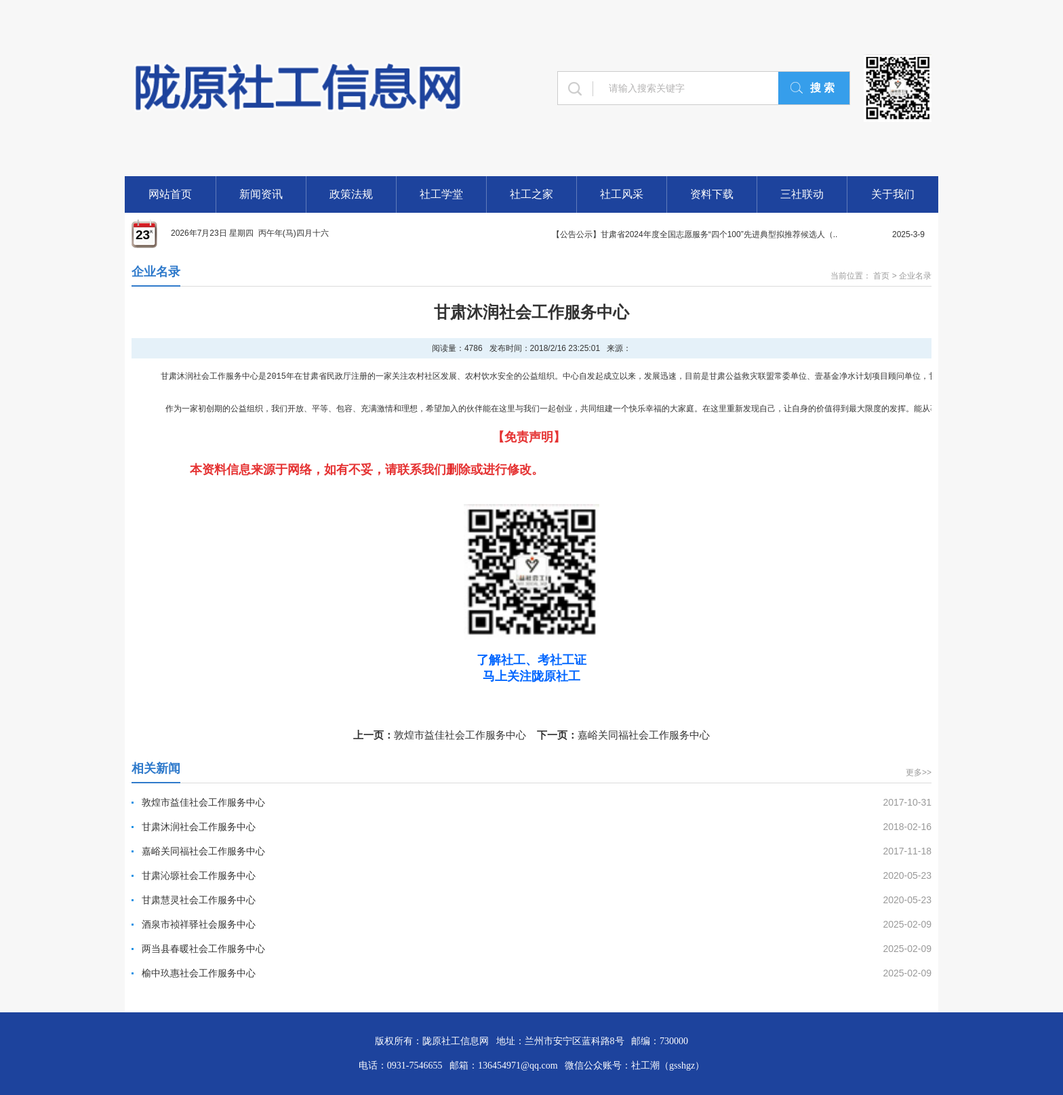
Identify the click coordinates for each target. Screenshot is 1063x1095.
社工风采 (621, 194)
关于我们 (893, 194)
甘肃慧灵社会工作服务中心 (199, 899)
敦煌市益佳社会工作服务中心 (460, 735)
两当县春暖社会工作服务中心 (203, 948)
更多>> (918, 772)
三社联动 (802, 194)
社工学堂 (441, 194)
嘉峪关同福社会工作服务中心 (644, 735)
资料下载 (712, 194)
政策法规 (351, 194)
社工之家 (531, 194)
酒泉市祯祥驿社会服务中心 (199, 924)
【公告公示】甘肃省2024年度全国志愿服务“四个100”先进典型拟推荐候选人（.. (694, 234)
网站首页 (170, 194)
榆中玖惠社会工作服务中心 (199, 973)
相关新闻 (156, 768)
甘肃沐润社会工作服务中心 (199, 826)
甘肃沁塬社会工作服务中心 (199, 875)
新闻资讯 (261, 194)
